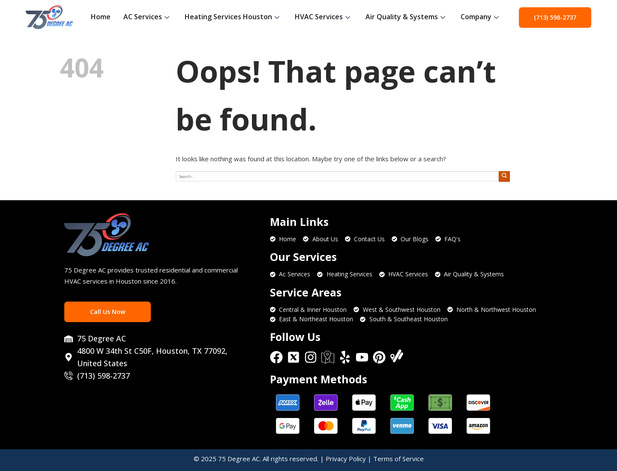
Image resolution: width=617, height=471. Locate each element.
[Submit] (504, 176)
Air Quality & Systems (405, 16)
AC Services (146, 16)
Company (480, 16)
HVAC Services (322, 16)
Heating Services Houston (232, 16)
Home (101, 16)
